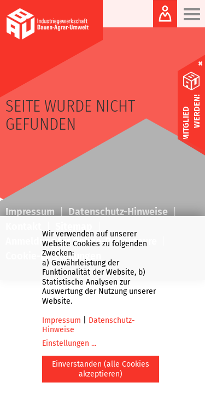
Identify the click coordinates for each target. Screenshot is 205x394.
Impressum (61, 320)
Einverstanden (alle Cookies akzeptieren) (100, 369)
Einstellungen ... (69, 343)
